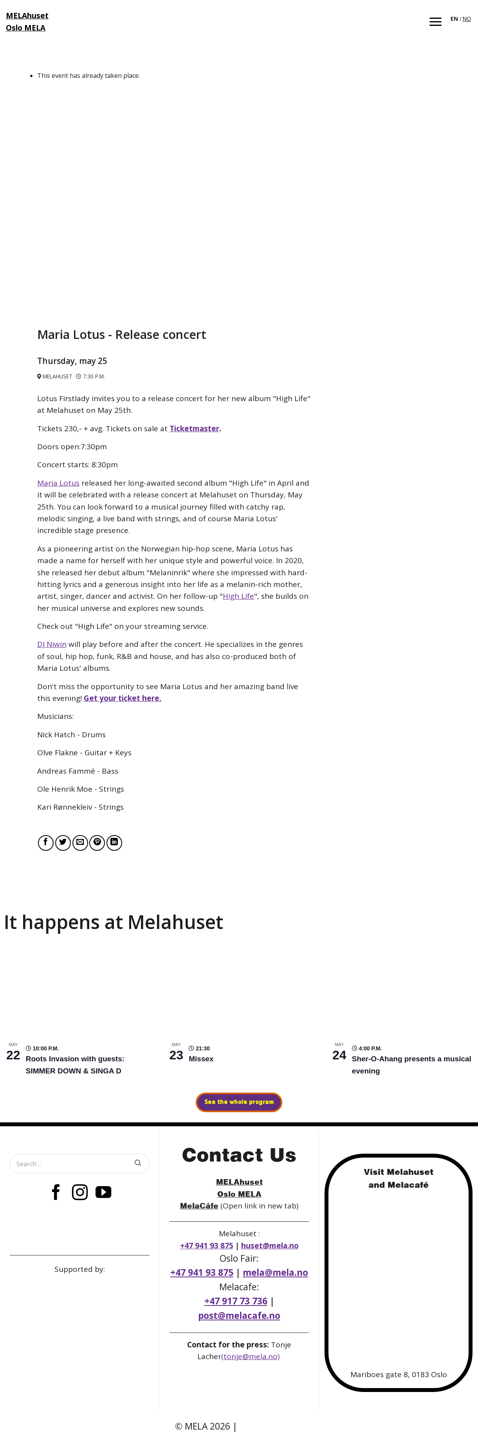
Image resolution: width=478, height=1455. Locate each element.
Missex (201, 1059)
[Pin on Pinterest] (97, 843)
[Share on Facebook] (46, 843)
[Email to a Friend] (80, 843)
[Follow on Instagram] (79, 1194)
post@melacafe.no (239, 1315)
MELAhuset (239, 1182)
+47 (235, 1301)
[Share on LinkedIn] (114, 843)
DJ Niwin (52, 644)
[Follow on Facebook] (56, 1194)
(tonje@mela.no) (250, 1356)
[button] (435, 21)
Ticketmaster (194, 428)
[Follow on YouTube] (103, 1194)
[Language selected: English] (461, 18)
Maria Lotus (58, 483)
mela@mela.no (275, 1272)
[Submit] (138, 1163)
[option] (467, 19)
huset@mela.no (270, 1246)
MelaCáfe (199, 1205)
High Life (238, 596)
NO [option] (467, 18)
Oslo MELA (239, 1194)
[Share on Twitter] (63, 843)
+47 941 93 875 (206, 1246)
